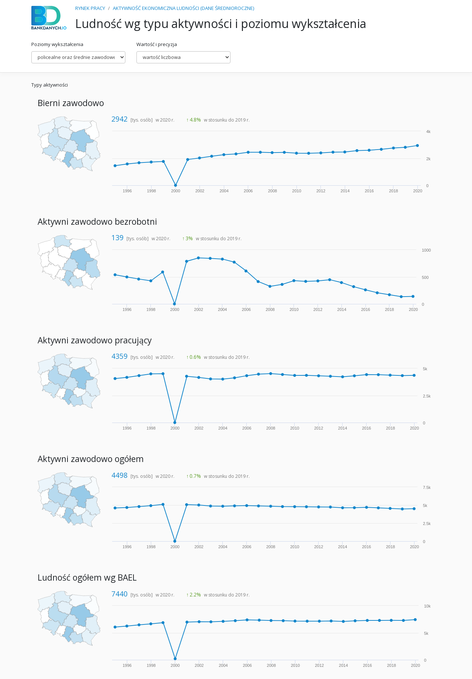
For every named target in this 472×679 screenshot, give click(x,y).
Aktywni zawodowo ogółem (91, 459)
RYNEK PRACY (90, 8)
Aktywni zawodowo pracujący (95, 340)
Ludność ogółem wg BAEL (87, 577)
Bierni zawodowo (71, 103)
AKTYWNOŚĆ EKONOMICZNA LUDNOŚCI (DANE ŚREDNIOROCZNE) (183, 8)
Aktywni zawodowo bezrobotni (97, 221)
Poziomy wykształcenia (57, 44)
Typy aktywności (49, 84)
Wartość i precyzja (156, 44)
